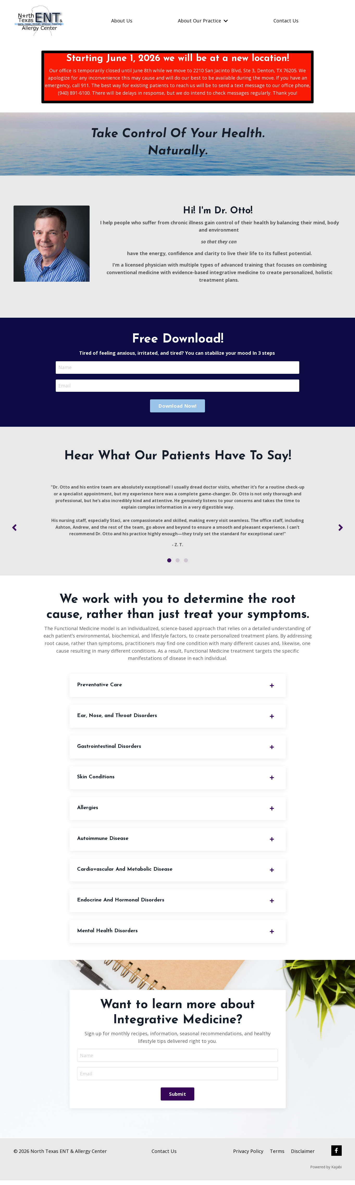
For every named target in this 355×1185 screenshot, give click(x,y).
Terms (277, 1156)
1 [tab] (169, 562)
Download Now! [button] (177, 406)
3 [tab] (186, 562)
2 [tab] (177, 562)
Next (340, 529)
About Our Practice (203, 20)
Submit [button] (177, 1098)
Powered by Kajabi (326, 1171)
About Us (121, 20)
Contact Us (285, 20)
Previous (14, 529)
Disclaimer (303, 1156)
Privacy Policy (248, 1156)
